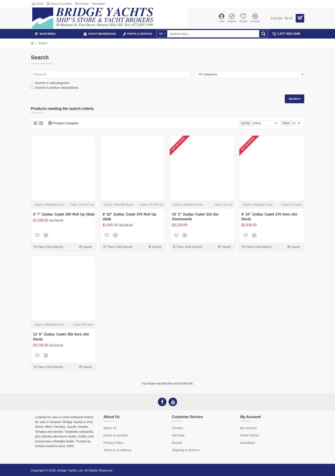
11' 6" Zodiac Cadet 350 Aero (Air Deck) (61, 336)
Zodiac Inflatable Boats (49, 204)
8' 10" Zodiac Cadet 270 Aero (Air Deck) (269, 216)
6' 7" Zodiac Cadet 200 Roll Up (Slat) (63, 214)
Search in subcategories (50, 83)
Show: (286, 123)
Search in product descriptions (54, 87)
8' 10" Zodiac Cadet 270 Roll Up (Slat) (129, 216)
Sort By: (245, 123)
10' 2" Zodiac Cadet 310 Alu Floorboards (195, 216)
